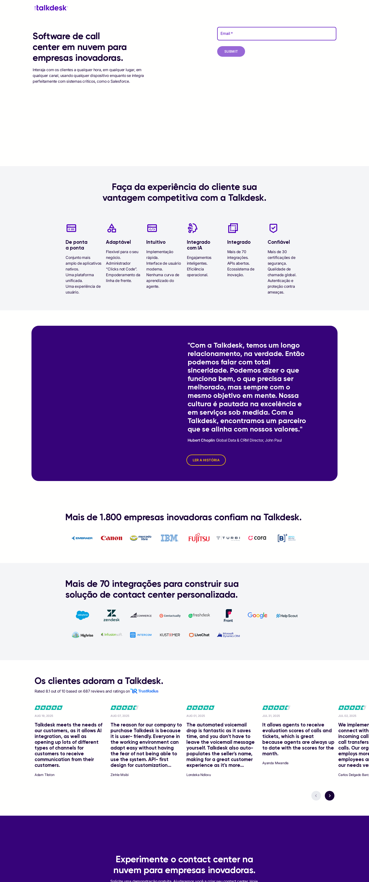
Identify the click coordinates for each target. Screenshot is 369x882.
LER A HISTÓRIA (206, 460)
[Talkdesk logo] (51, 8)
